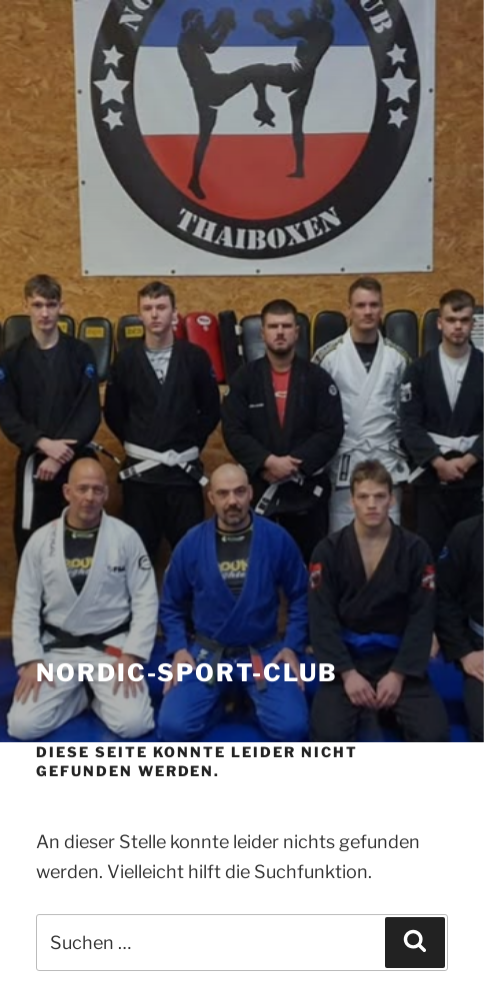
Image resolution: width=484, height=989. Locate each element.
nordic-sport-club (187, 672)
